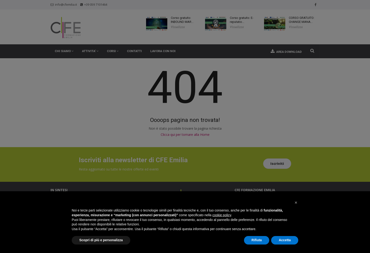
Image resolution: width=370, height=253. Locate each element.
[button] (296, 202)
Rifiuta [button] (257, 240)
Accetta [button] (285, 240)
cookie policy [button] (221, 215)
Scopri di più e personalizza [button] (101, 240)
